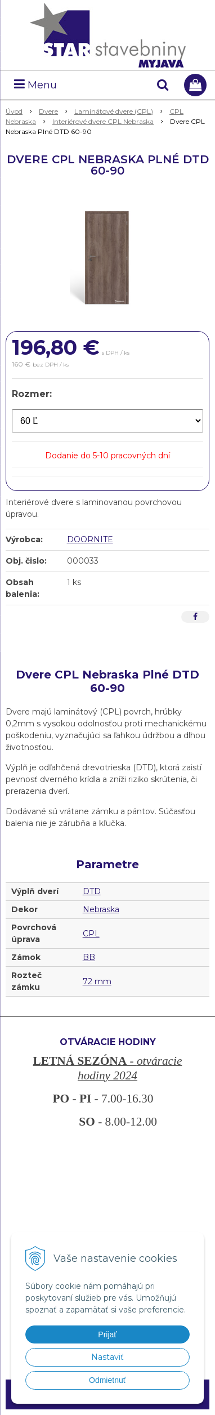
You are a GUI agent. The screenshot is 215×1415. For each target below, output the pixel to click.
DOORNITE (90, 539)
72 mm (97, 981)
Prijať (107, 1334)
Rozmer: (32, 394)
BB (89, 957)
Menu (35, 85)
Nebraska (101, 909)
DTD (92, 891)
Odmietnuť (107, 1380)
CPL (91, 934)
